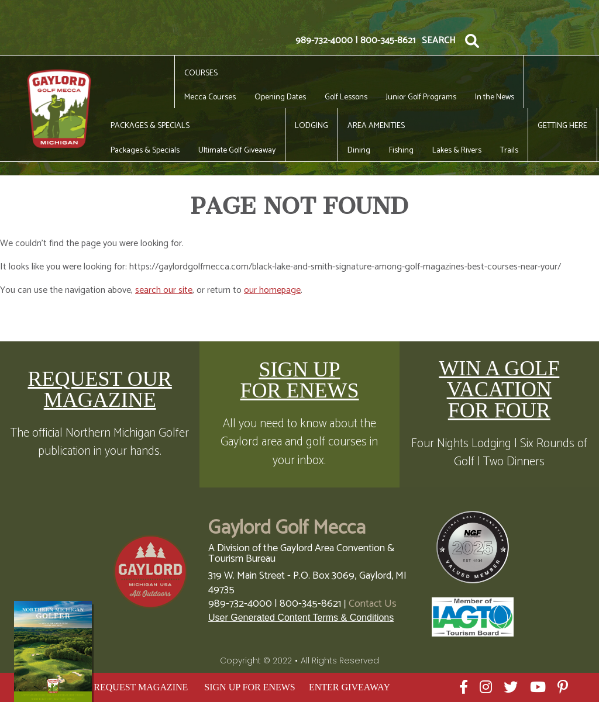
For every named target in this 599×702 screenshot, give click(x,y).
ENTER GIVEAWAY (349, 687)
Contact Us (373, 604)
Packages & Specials (150, 126)
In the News (494, 97)
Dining (358, 150)
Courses (201, 73)
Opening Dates (280, 97)
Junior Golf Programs (421, 97)
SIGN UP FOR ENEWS (299, 380)
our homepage (272, 290)
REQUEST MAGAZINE (141, 687)
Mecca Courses (210, 97)
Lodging (311, 126)
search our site (163, 290)
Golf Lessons (346, 97)
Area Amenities (376, 126)
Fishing (401, 150)
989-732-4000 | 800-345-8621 (355, 41)
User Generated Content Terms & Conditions (301, 618)
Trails (509, 150)
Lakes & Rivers (456, 150)
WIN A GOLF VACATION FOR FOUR (499, 389)
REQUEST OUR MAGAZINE (99, 389)
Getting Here (562, 126)
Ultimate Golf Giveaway (237, 150)
